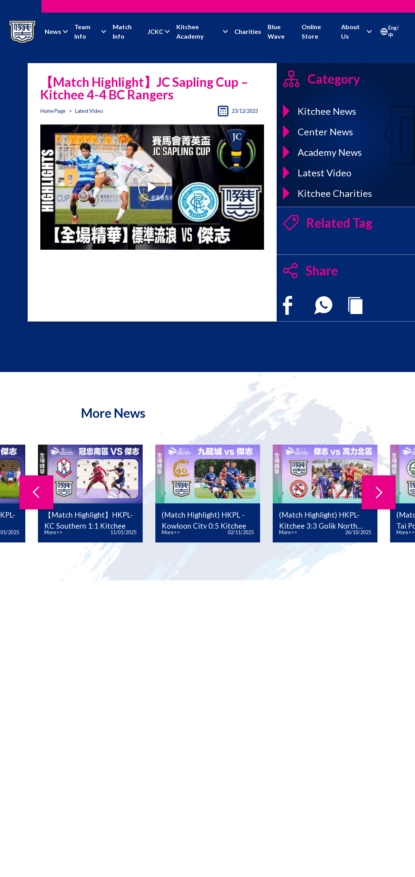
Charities (247, 31)
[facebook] (287, 305)
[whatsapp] (323, 305)
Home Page (53, 111)
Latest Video (89, 111)
